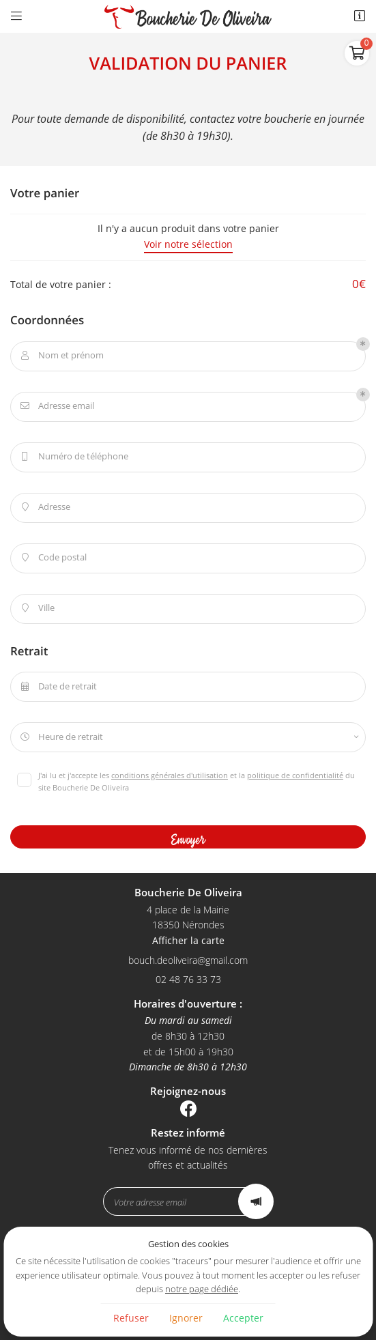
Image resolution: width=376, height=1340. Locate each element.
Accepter (243, 1317)
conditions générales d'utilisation (169, 775)
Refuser (131, 1317)
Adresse (44, 507)
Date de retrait (57, 687)
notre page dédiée (201, 1289)
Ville (36, 608)
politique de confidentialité (295, 775)
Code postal (52, 558)
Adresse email (56, 406)
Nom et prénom (61, 355)
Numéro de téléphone (73, 457)
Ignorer (186, 1317)
